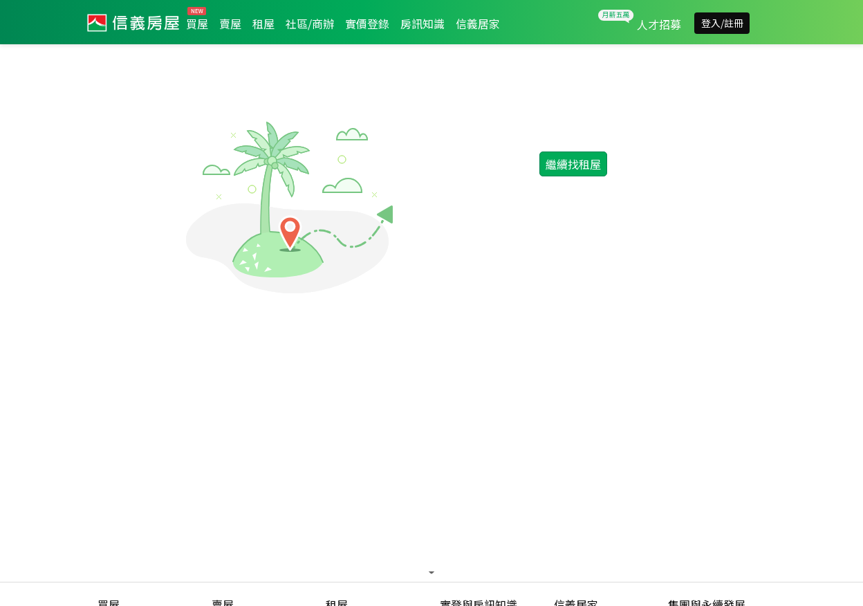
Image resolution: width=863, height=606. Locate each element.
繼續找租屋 (573, 164)
